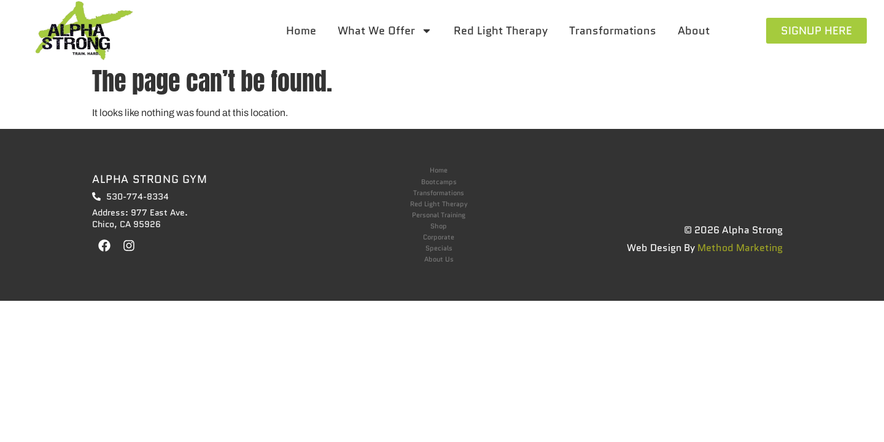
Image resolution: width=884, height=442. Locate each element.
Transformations (612, 31)
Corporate (438, 237)
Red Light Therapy (501, 31)
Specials (438, 248)
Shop (438, 226)
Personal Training (438, 215)
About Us (439, 259)
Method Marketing (740, 248)
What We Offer (385, 30)
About (694, 31)
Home (301, 31)
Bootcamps (439, 182)
